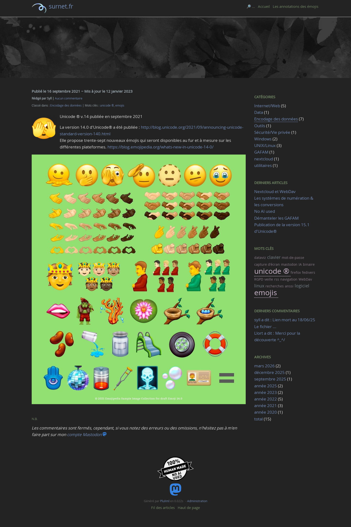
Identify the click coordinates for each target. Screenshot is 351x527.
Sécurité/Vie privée (272, 132)
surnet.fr (61, 6)
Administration (197, 501)
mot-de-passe (293, 257)
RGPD (258, 279)
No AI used (264, 211)
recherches (274, 286)
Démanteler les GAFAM (276, 218)
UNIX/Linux (265, 145)
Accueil (264, 6)
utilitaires (263, 165)
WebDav (305, 279)
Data (258, 112)
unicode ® (107, 105)
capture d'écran (267, 264)
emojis (119, 105)
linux (259, 286)
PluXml (164, 501)
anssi (289, 286)
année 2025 (265, 386)
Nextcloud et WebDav (275, 191)
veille (268, 279)
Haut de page (189, 507)
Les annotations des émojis (295, 6)
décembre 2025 (269, 372)
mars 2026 (264, 366)
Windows (263, 139)
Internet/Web (267, 105)
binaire (309, 264)
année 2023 (265, 392)
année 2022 (265, 399)
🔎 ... (250, 6)
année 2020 (265, 412)
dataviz (260, 257)
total (259, 419)
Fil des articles (163, 507)
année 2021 (265, 405)
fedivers (308, 272)
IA (300, 264)
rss (276, 279)
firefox (296, 272)
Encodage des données (66, 105)
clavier (274, 257)
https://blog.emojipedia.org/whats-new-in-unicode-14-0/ (160, 147)
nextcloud (263, 159)
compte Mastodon (87, 434)
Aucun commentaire (68, 98)
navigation (288, 279)
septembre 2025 (270, 379)
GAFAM (261, 152)
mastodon (289, 264)
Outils (259, 125)
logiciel (302, 286)
